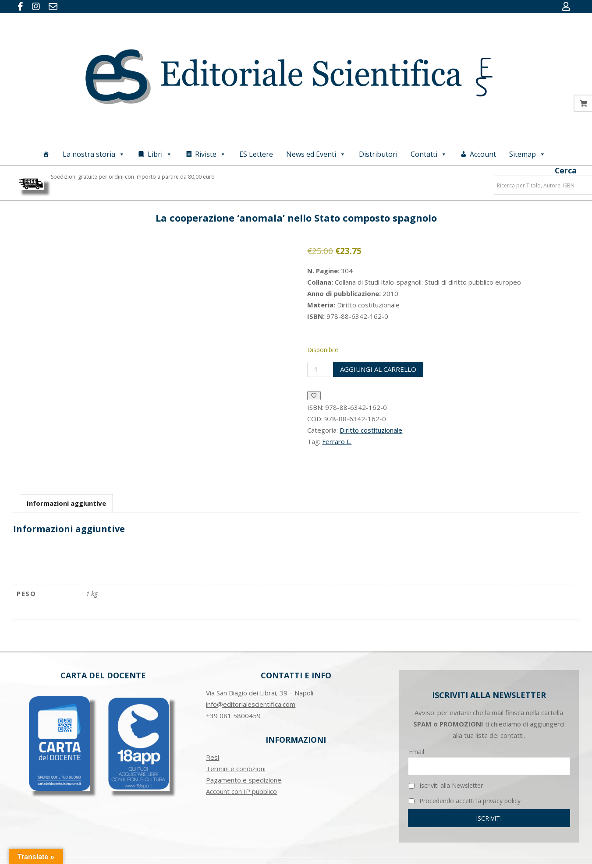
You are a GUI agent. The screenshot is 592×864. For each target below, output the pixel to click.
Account (483, 154)
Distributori (378, 154)
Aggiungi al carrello (378, 369)
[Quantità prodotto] (319, 369)
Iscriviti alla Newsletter (446, 785)
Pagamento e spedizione (243, 780)
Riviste (210, 154)
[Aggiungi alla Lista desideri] (314, 395)
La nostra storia (94, 154)
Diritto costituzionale (371, 430)
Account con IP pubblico (241, 791)
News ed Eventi (316, 154)
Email (416, 752)
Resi (212, 757)
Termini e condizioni (236, 768)
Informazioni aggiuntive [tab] (66, 503)
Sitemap (527, 154)
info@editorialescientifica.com (250, 704)
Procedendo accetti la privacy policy (465, 801)
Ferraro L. (336, 441)
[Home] (46, 154)
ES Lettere (256, 154)
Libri (160, 154)
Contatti (429, 154)
